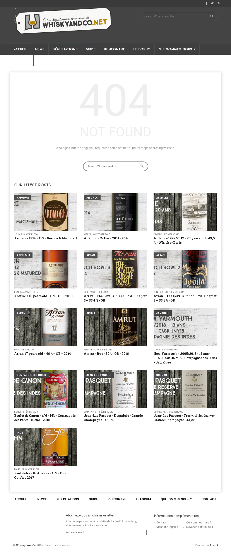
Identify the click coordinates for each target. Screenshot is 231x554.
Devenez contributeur (199, 526)
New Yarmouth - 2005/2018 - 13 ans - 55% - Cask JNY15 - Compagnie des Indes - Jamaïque (185, 358)
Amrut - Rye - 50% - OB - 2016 (106, 354)
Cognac (161, 375)
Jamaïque (162, 313)
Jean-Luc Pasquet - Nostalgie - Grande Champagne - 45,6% (113, 417)
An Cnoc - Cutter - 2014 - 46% (106, 238)
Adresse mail (75, 532)
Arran (90, 255)
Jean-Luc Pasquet (99, 375)
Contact (21, 60)
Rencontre (114, 49)
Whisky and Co (26, 545)
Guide (91, 49)
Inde (20, 432)
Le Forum (142, 49)
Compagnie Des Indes (31, 375)
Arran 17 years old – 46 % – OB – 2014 (42, 354)
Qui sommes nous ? (177, 49)
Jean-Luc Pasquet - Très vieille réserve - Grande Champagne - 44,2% (185, 417)
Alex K (214, 545)
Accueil (20, 49)
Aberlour (23, 255)
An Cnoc (92, 197)
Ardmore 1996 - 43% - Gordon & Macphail (45, 238)
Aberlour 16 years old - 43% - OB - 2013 (43, 296)
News (39, 49)
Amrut (90, 313)
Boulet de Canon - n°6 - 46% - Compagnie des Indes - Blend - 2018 (44, 417)
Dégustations (65, 49)
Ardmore (23, 197)
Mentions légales (167, 526)
